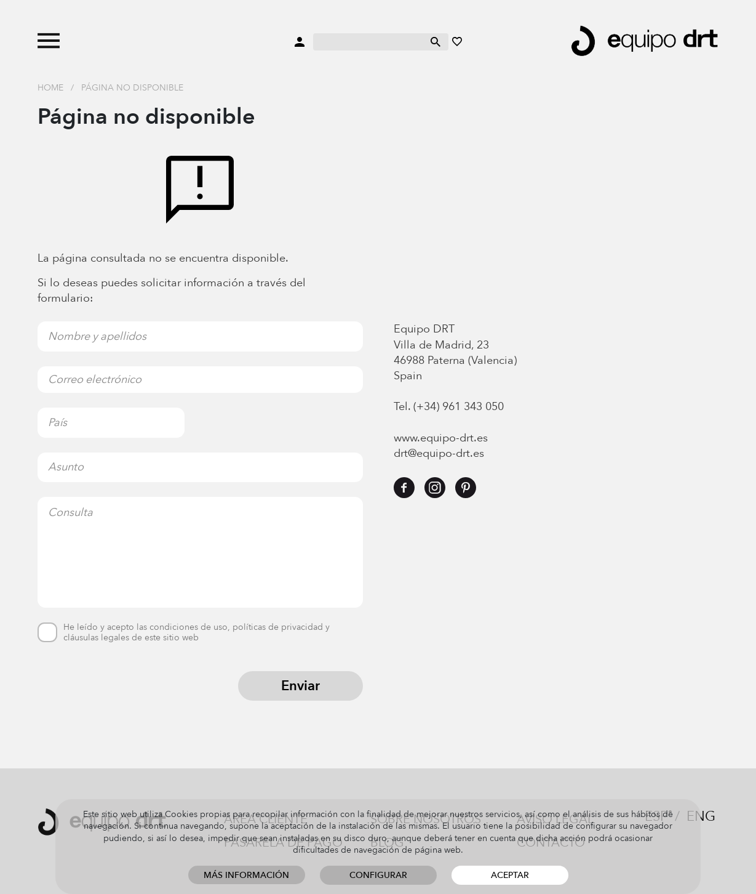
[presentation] (131, 695)
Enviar (300, 686)
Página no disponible (132, 88)
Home (50, 88)
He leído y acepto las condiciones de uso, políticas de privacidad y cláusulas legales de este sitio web (196, 632)
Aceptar (510, 875)
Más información (246, 875)
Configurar (378, 875)
